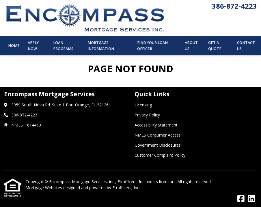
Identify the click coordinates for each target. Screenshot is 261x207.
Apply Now (33, 45)
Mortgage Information (100, 45)
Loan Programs (63, 45)
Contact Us (246, 45)
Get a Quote (214, 45)
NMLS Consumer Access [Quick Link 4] (158, 135)
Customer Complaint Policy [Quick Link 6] (160, 155)
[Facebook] (241, 199)
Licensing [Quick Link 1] (143, 105)
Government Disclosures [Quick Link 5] (158, 145)
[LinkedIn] (251, 199)
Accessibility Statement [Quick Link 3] (156, 125)
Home (14, 45)
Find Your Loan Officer (152, 45)
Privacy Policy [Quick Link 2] (147, 115)
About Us (191, 45)
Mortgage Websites (44, 187)
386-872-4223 (234, 6)
